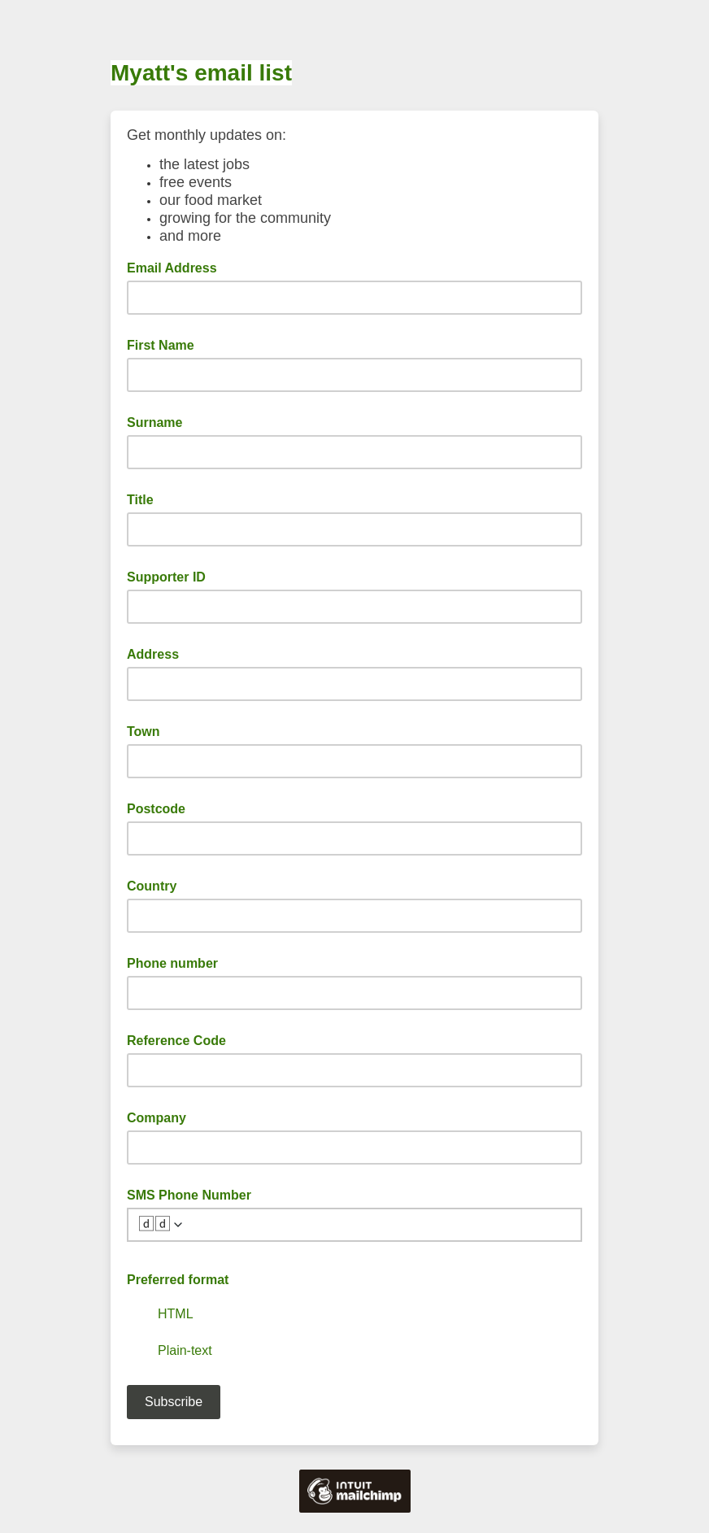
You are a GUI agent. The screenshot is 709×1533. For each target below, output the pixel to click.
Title (140, 500)
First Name (160, 345)
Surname (154, 422)
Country (151, 886)
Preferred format (177, 1280)
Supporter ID (166, 577)
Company (156, 1118)
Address (153, 654)
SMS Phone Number (189, 1195)
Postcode (156, 809)
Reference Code (176, 1040)
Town (143, 731)
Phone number (172, 963)
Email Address (177, 267)
